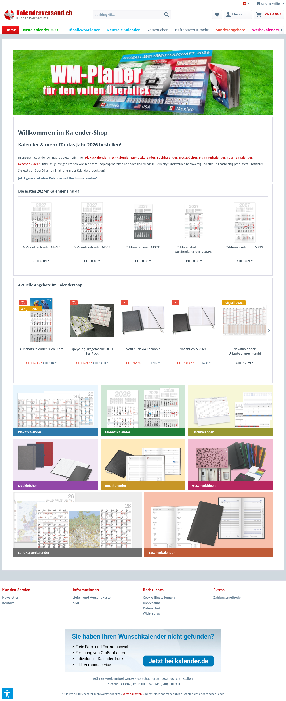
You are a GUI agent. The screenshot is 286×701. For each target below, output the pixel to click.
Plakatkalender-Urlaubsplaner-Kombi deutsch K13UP (245, 351)
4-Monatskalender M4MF (41, 247)
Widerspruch (152, 613)
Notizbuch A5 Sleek (193, 349)
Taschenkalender (239, 157)
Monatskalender (143, 157)
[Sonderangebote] (230, 30)
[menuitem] (132, 14)
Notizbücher (188, 157)
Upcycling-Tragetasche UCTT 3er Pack (92, 351)
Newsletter (10, 597)
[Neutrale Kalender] (123, 30)
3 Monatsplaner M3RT (143, 247)
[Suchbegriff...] (132, 14)
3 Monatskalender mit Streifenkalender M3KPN (193, 249)
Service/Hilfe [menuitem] (269, 4)
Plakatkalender (96, 157)
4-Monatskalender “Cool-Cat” (41, 349)
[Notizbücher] (157, 30)
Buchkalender (167, 157)
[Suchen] (166, 14)
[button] (7, 693)
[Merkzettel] (217, 14)
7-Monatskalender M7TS (244, 247)
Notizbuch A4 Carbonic (143, 349)
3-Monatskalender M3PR (92, 247)
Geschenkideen (29, 164)
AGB (76, 603)
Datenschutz (152, 608)
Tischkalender (119, 157)
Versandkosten (132, 694)
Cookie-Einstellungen (159, 597)
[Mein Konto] (238, 14)
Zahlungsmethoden (228, 597)
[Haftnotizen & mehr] (192, 30)
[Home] (10, 30)
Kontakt (8, 603)
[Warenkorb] (269, 14)
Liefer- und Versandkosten (93, 597)
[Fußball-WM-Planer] (82, 30)
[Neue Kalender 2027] (40, 30)
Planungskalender (212, 157)
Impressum (151, 603)
